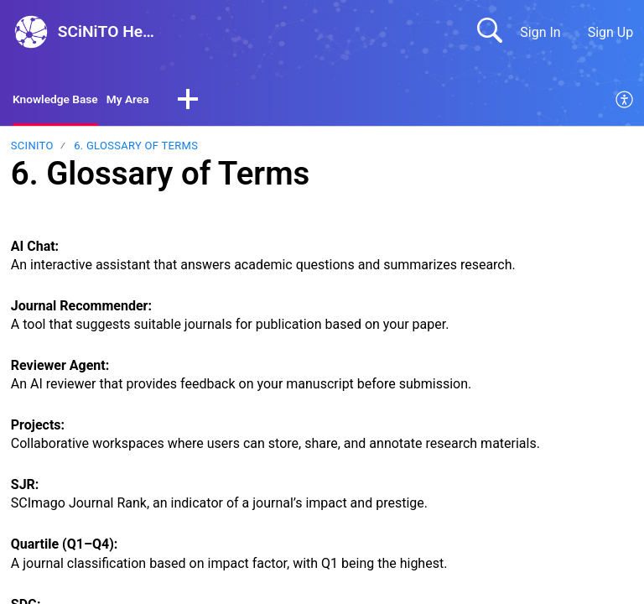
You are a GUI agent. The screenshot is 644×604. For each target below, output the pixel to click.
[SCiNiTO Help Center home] (31, 32)
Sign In (540, 32)
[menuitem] (625, 102)
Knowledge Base (62, 101)
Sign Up (611, 32)
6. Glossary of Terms (136, 149)
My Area (145, 101)
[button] (209, 102)
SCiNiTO (32, 149)
